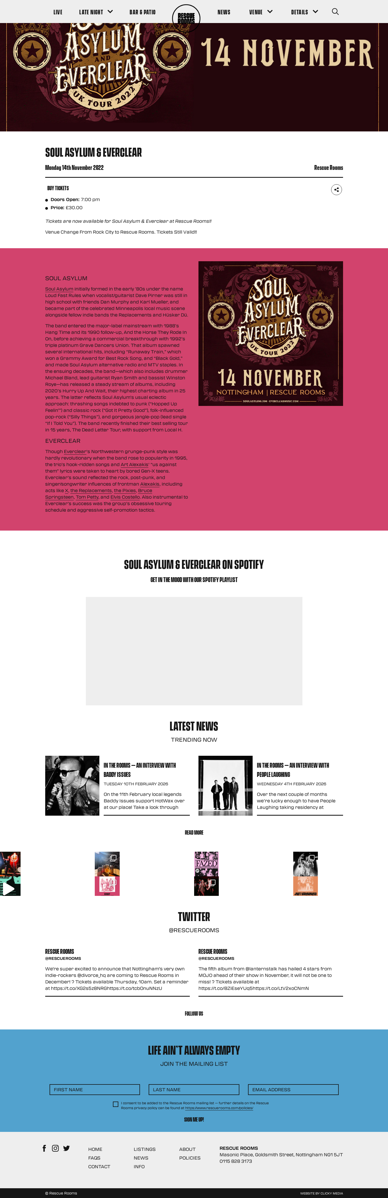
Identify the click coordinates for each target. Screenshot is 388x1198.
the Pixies (125, 490)
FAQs (94, 1158)
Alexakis (149, 484)
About (187, 1149)
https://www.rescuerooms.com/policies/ (219, 1107)
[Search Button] (335, 11)
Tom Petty (87, 497)
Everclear (75, 451)
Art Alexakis (134, 464)
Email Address (271, 1089)
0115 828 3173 (236, 1161)
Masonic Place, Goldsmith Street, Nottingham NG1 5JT (281, 1154)
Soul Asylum (59, 289)
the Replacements (91, 490)
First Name (68, 1089)
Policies (190, 1158)
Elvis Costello (125, 497)
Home (95, 1149)
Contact (99, 1166)
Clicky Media (332, 1193)
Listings (145, 1149)
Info (139, 1166)
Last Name (167, 1089)
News (141, 1158)
